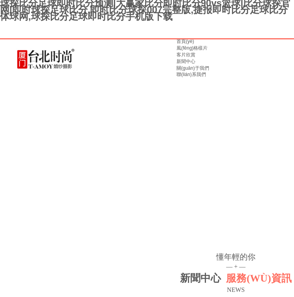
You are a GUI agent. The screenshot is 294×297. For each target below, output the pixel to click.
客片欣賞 (185, 55)
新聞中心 (185, 61)
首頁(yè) (185, 41)
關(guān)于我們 (192, 68)
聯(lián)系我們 (191, 74)
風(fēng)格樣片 (192, 48)
